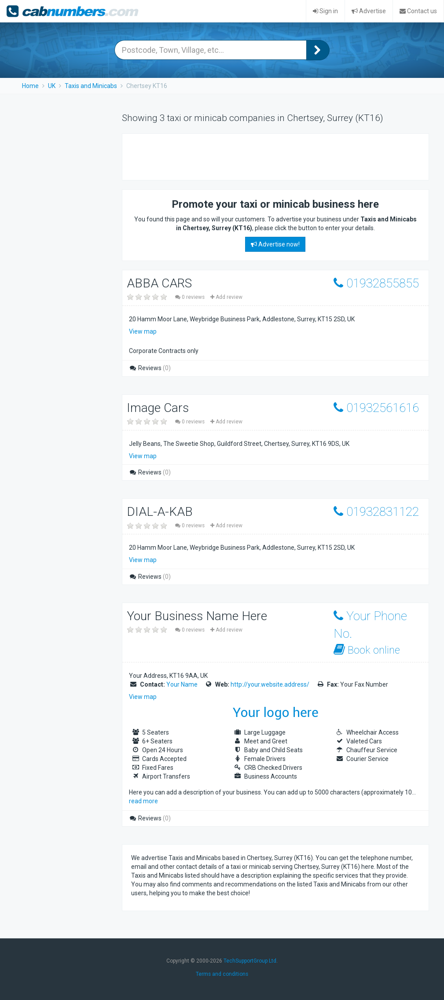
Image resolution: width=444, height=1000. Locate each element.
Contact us (418, 11)
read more (143, 801)
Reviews (150, 367)
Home (30, 85)
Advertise (369, 11)
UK (51, 85)
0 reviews (190, 297)
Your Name (182, 684)
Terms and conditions (222, 974)
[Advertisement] (234, 156)
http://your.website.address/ (270, 684)
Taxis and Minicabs (91, 85)
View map (143, 331)
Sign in (325, 11)
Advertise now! (275, 244)
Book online (367, 649)
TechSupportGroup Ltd (250, 961)
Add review (226, 297)
